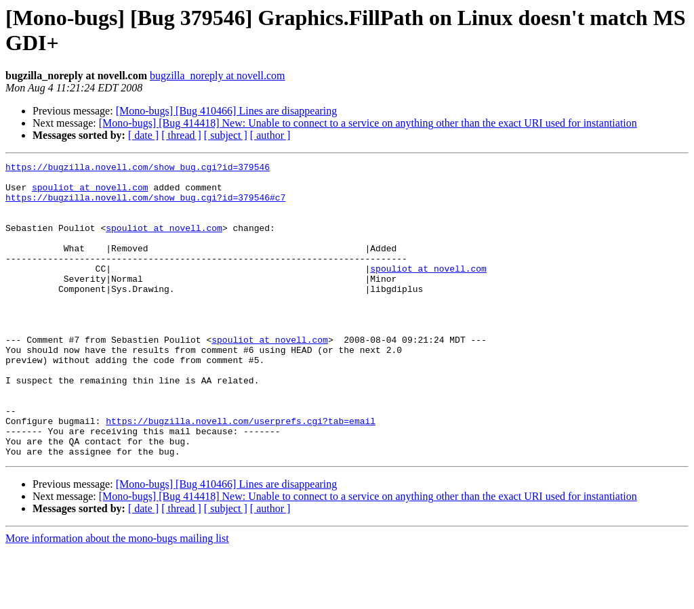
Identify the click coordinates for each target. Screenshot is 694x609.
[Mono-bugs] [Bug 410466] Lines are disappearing (227, 111)
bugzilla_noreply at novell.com (217, 75)
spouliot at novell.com (90, 193)
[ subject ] (225, 135)
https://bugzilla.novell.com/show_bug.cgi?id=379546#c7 (145, 205)
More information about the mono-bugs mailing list (117, 597)
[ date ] (143, 135)
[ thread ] (181, 135)
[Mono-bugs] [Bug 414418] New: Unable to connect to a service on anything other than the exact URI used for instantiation (368, 123)
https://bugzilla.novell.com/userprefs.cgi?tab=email (240, 473)
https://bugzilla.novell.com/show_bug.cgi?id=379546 (137, 169)
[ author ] (270, 135)
